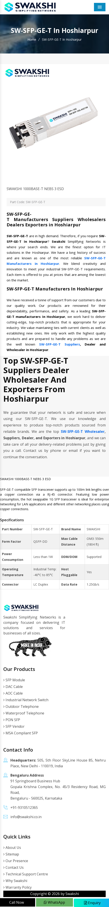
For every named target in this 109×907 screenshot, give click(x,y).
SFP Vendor (14, 726)
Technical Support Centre (25, 874)
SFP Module (14, 680)
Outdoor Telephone (21, 706)
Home (31, 39)
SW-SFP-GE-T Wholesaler (83, 431)
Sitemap (11, 854)
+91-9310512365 (24, 807)
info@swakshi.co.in (26, 816)
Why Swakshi (15, 880)
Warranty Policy (17, 887)
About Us (12, 847)
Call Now (16, 902)
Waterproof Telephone (23, 713)
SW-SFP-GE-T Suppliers (59, 344)
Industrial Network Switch (25, 699)
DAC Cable (13, 686)
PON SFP (11, 719)
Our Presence (15, 860)
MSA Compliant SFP (20, 733)
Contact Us (13, 867)
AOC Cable (13, 693)
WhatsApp (54, 902)
